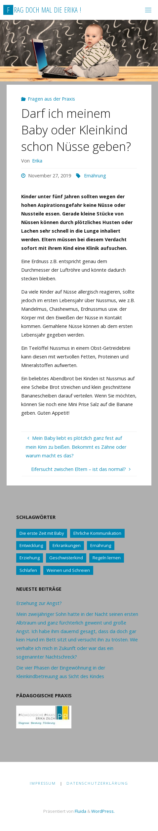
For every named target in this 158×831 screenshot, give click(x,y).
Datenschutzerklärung (97, 783)
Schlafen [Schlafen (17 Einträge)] (28, 570)
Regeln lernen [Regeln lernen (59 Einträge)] (107, 558)
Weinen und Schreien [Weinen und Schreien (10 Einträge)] (68, 570)
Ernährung (95, 175)
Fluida (80, 811)
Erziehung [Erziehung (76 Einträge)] (30, 558)
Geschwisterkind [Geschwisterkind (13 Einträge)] (66, 558)
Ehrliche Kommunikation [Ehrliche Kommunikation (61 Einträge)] (97, 533)
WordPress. (103, 811)
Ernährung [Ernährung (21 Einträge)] (100, 545)
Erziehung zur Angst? (39, 603)
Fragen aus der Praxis (51, 99)
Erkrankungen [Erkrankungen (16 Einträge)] (67, 545)
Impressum (43, 783)
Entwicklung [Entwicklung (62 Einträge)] (31, 545)
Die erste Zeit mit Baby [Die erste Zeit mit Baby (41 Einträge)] (42, 533)
